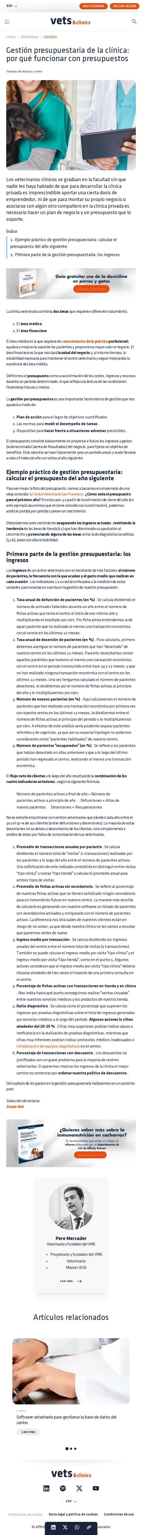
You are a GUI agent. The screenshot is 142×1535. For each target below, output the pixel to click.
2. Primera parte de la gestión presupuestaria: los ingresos (65, 254)
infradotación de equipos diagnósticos (48, 1046)
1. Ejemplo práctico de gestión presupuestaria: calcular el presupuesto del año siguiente (63, 243)
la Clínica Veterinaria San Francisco (56, 494)
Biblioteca (29, 37)
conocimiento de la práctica (85, 342)
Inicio (10, 37)
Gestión (50, 37)
